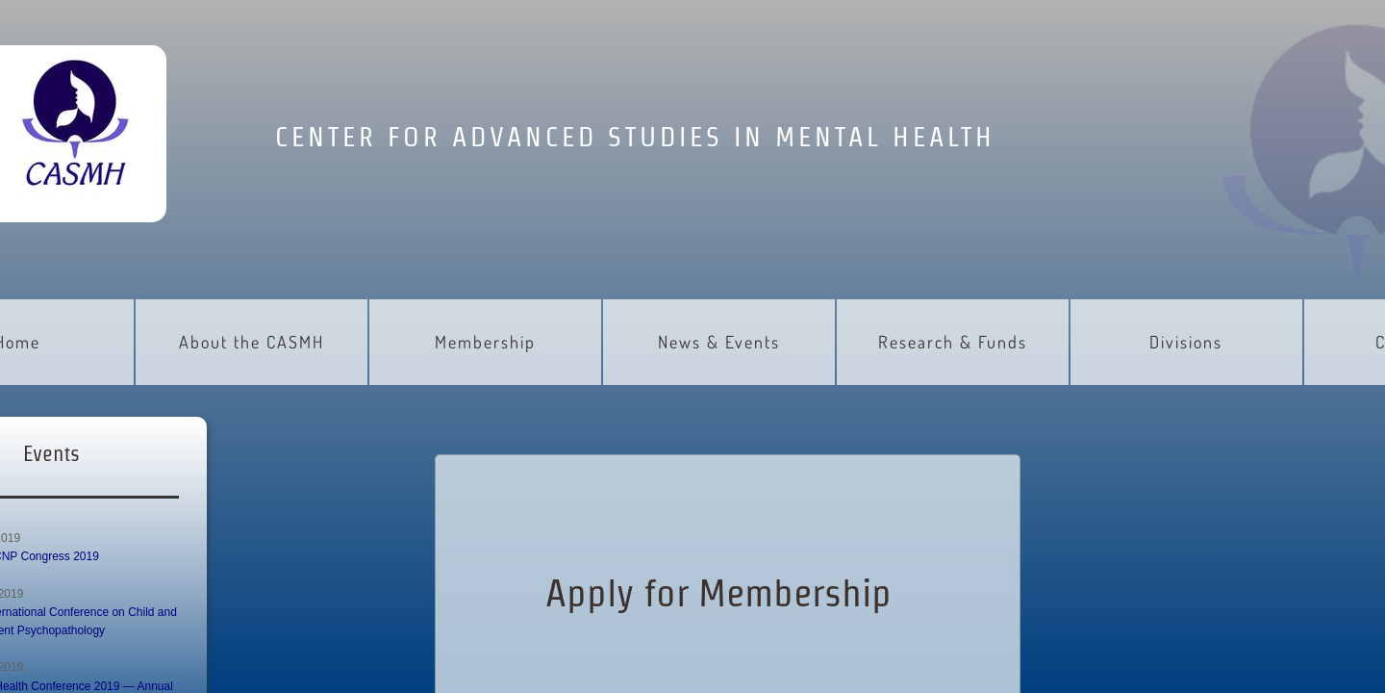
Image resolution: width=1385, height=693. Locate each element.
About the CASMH (251, 341)
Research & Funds (952, 341)
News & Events (719, 341)
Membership (485, 341)
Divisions (1185, 341)
